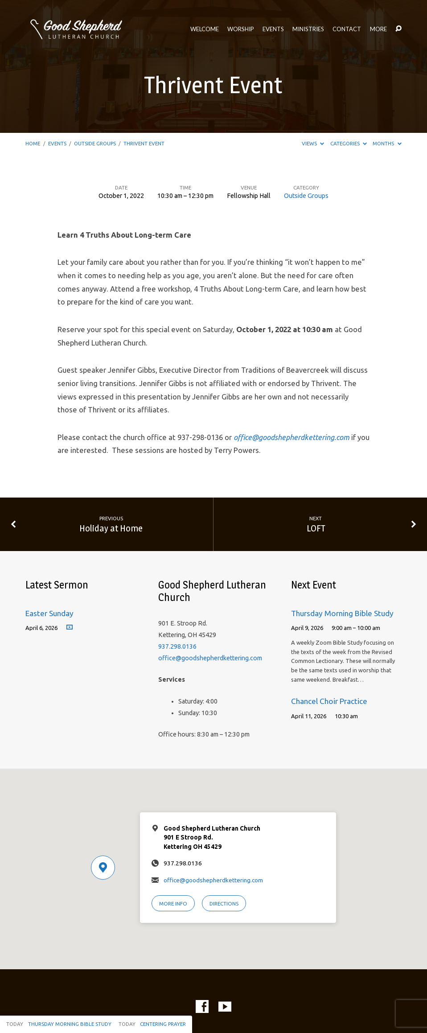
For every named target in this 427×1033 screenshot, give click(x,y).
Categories (348, 143)
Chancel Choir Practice (329, 701)
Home (32, 143)
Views (313, 143)
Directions (223, 903)
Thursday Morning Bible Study (342, 613)
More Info (173, 903)
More (378, 29)
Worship (240, 29)
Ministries (308, 29)
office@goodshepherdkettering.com (210, 658)
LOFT (316, 528)
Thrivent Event (143, 143)
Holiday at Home (111, 528)
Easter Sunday (49, 613)
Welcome (204, 29)
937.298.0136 (177, 646)
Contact (347, 29)
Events (273, 29)
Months (387, 143)
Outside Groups (95, 143)
